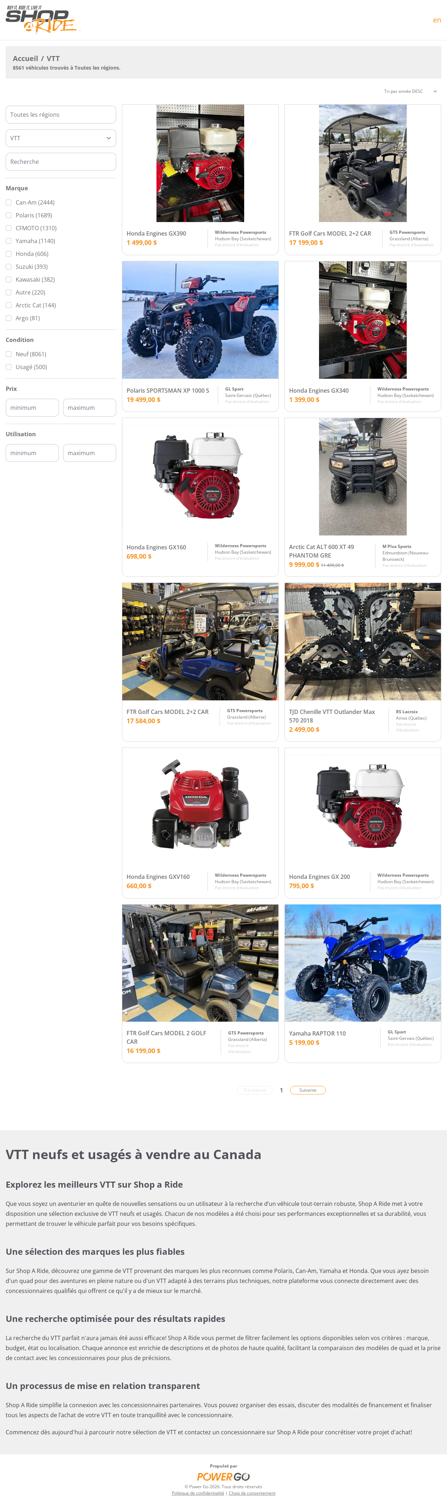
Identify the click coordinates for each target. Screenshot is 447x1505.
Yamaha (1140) (35, 241)
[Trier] (410, 91)
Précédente (254, 1090)
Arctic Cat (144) (36, 305)
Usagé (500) (31, 367)
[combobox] (61, 115)
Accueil (25, 58)
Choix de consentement (252, 1493)
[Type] (61, 138)
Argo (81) (28, 318)
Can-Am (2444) (35, 202)
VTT (53, 58)
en (437, 20)
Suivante (308, 1090)
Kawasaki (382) (35, 279)
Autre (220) (30, 292)
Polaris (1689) (34, 215)
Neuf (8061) (31, 354)
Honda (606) (32, 254)
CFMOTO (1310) (36, 228)
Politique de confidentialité (198, 1493)
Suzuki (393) (32, 267)
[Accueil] (43, 20)
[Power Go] (223, 1476)
